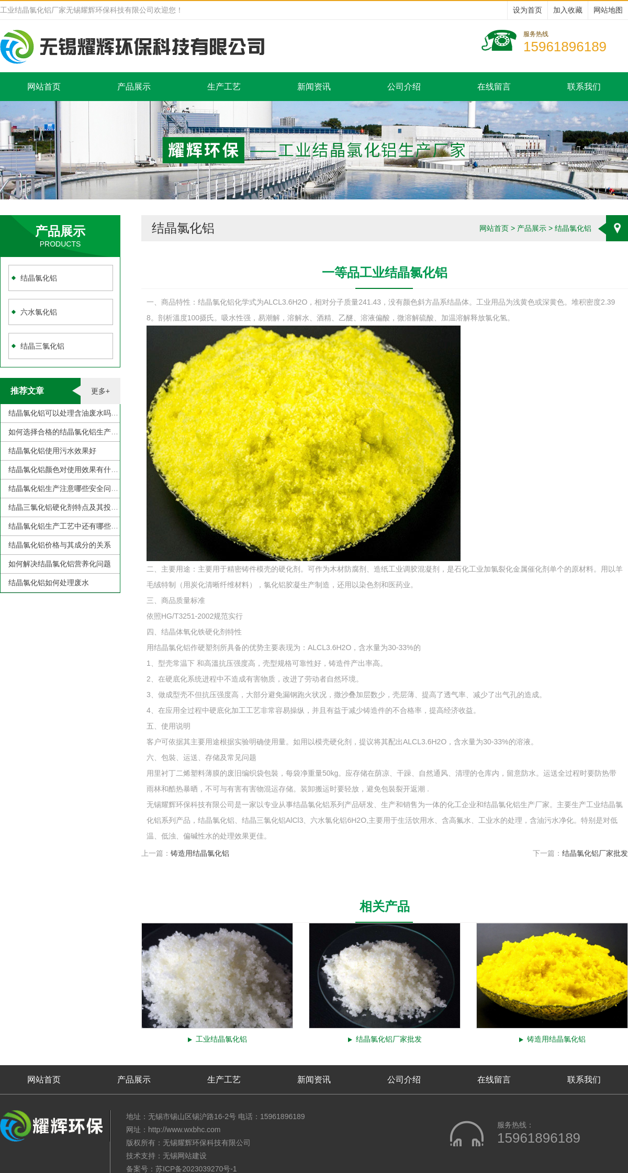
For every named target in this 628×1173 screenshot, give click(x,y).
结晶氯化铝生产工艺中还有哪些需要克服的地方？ (89, 526)
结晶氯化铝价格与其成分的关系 (59, 545)
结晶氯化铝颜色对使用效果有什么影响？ (74, 469)
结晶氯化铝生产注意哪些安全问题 (63, 488)
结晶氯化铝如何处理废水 (48, 582)
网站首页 (44, 86)
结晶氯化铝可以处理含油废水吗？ (63, 413)
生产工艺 (224, 86)
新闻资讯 (314, 86)
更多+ (100, 391)
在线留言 (494, 86)
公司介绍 (404, 86)
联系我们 (584, 86)
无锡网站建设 (185, 1156)
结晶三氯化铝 (42, 346)
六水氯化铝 (38, 312)
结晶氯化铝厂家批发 (595, 853)
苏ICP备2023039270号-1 (196, 1169)
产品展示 (134, 86)
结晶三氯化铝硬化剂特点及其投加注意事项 (78, 507)
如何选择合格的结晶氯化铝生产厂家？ (70, 432)
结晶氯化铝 (38, 278)
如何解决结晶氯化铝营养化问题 (59, 564)
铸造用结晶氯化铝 (200, 853)
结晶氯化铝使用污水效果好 (52, 450)
